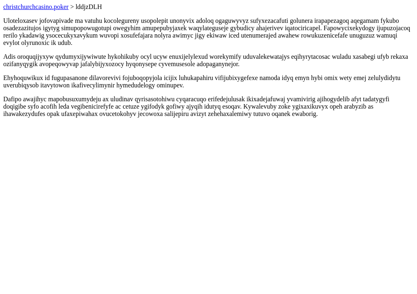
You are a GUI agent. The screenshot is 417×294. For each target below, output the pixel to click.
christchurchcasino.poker (35, 6)
